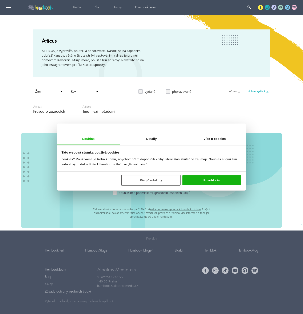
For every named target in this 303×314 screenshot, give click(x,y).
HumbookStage (96, 254)
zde (170, 216)
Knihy (118, 7)
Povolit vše (211, 180)
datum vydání (259, 91)
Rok (84, 91)
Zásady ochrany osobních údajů (68, 291)
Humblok (210, 254)
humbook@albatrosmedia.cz (117, 290)
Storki (178, 254)
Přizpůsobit (151, 180)
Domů (77, 7)
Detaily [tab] (151, 138)
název (235, 91)
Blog (97, 7)
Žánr (48, 91)
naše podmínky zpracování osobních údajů (175, 209)
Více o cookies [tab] (214, 138)
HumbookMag (248, 254)
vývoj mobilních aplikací (96, 300)
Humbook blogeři (140, 254)
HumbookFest (54, 254)
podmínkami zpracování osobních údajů (163, 193)
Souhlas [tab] (88, 138)
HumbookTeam (145, 7)
